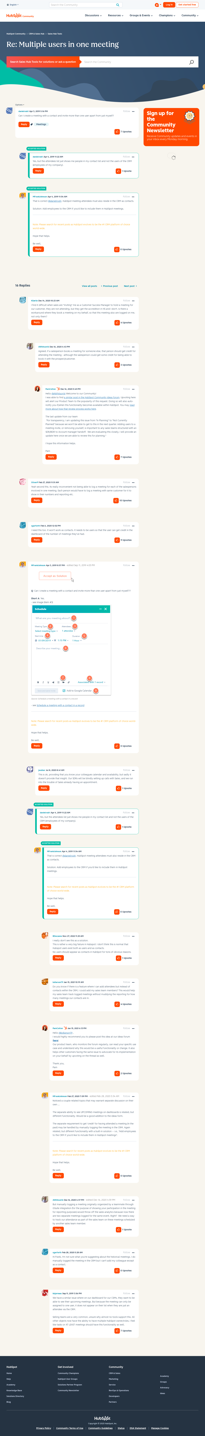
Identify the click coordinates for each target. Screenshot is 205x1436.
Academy (11, 1385)
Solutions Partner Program (70, 1385)
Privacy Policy (43, 1428)
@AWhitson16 (58, 393)
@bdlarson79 (65, 1033)
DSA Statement (138, 1428)
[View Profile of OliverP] (34, 482)
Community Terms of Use (69, 1428)
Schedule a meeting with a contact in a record (60, 705)
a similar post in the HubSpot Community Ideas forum (92, 397)
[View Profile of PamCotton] (51, 389)
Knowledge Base (14, 1390)
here (55, 1040)
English (12, 5)
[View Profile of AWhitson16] (43, 347)
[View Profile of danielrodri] (23, 111)
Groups (163, 1382)
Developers (114, 1396)
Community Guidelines (100, 1428)
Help (9, 1379)
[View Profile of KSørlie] (34, 301)
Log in (169, 4)
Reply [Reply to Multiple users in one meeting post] (24, 124)
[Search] (85, 4)
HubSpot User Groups (68, 1379)
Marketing (113, 1379)
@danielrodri (54, 201)
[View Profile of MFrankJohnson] (40, 197)
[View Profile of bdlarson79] (58, 982)
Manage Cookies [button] (160, 1428)
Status (121, 1428)
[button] (133, 111)
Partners (113, 1402)
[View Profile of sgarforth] (35, 526)
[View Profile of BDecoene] (57, 936)
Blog (9, 1402)
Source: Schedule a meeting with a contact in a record (54, 699)
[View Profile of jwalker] (41, 770)
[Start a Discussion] (158, 5)
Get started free (187, 4)
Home (9, 1373)
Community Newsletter (68, 1390)
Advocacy (164, 1388)
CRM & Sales (114, 1373)
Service (112, 1385)
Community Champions (68, 1373)
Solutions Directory (15, 1396)
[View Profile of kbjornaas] (57, 1293)
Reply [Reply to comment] (38, 170)
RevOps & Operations (119, 1390)
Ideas (162, 1393)
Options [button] (18, 105)
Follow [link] (126, 111)
